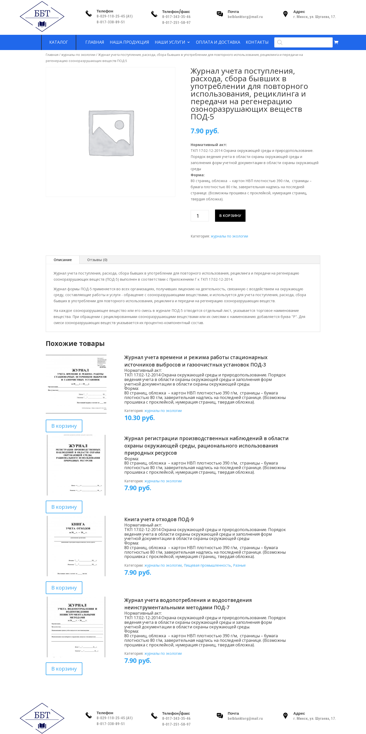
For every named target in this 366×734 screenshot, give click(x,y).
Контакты (257, 42)
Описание (63, 259)
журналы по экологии (78, 54)
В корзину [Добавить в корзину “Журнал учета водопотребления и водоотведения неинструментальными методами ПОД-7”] (64, 668)
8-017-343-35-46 (176, 16)
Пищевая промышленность (207, 565)
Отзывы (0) (97, 259)
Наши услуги (170, 42)
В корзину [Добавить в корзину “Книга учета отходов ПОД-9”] (64, 587)
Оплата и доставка (218, 42)
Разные (239, 565)
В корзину (230, 215)
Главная (94, 42)
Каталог (58, 42)
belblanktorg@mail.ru (245, 16)
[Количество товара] (200, 215)
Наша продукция (129, 42)
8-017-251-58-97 (176, 22)
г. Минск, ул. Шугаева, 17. (314, 16)
